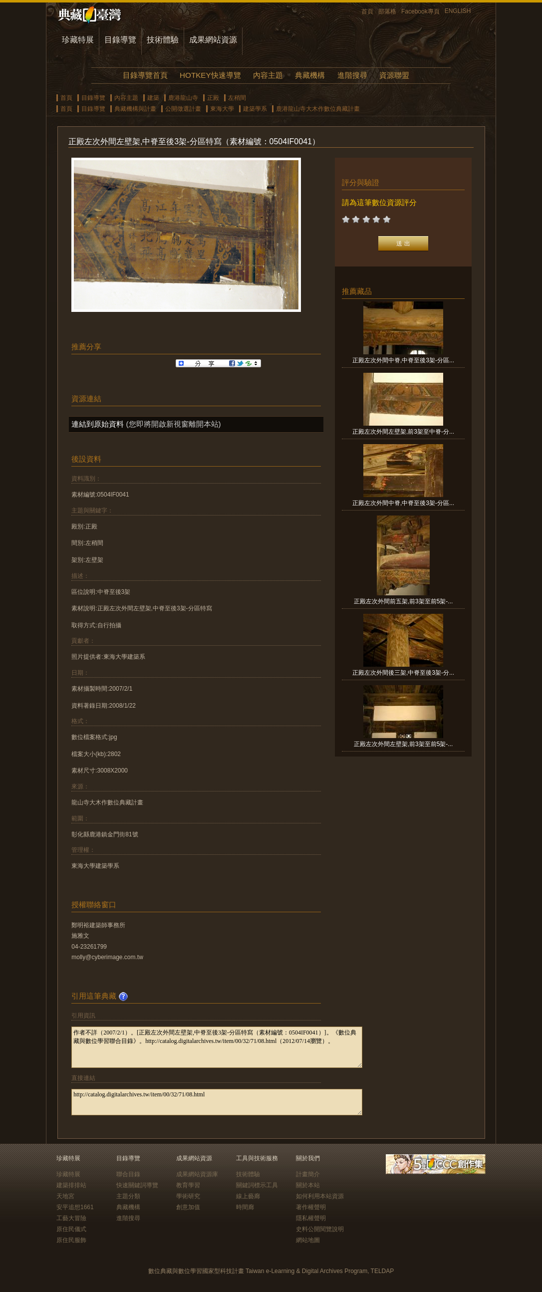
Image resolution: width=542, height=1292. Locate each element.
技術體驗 (163, 39)
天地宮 (65, 1196)
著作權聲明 (311, 1207)
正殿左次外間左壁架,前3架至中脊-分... (403, 431)
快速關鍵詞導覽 (137, 1185)
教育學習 (188, 1185)
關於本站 (308, 1185)
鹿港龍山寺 (183, 97)
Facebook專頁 (420, 11)
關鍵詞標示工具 (257, 1185)
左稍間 (237, 97)
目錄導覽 (120, 39)
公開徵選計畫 (183, 108)
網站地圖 (308, 1240)
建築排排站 (71, 1185)
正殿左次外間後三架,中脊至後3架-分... (403, 672)
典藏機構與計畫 (135, 108)
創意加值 (188, 1207)
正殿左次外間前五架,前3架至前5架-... (403, 601)
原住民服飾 (71, 1240)
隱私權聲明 (311, 1218)
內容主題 (268, 75)
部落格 (387, 11)
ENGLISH (458, 10)
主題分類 (128, 1196)
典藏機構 (310, 75)
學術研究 (188, 1196)
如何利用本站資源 (320, 1196)
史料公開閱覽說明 (320, 1229)
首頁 (367, 11)
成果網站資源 (213, 39)
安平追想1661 (75, 1207)
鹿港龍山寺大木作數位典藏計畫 (318, 108)
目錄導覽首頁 (145, 75)
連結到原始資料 (97, 424)
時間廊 (245, 1207)
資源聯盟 (394, 75)
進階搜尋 (352, 75)
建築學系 (255, 108)
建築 (153, 97)
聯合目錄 (128, 1174)
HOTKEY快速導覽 (210, 75)
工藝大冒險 (71, 1218)
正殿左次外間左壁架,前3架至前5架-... (403, 744)
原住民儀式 (71, 1229)
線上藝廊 (248, 1196)
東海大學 (222, 108)
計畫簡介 (308, 1174)
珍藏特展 (78, 39)
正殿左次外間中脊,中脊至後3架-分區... (403, 360)
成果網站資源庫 (197, 1174)
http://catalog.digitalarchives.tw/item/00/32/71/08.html (216, 1102)
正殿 (213, 97)
